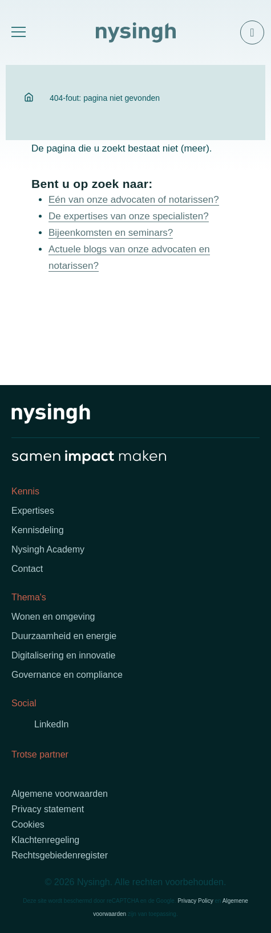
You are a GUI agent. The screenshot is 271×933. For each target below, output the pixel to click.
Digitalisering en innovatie (63, 655)
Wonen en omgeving (53, 616)
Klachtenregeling (45, 840)
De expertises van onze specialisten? (128, 216)
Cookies (28, 824)
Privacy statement (47, 809)
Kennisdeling (37, 530)
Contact (27, 569)
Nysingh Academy (47, 549)
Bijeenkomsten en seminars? (110, 232)
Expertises (32, 510)
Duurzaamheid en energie (63, 636)
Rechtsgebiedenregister (59, 855)
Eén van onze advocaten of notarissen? (133, 199)
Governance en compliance (67, 675)
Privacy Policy (195, 901)
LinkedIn (51, 724)
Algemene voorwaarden (59, 794)
